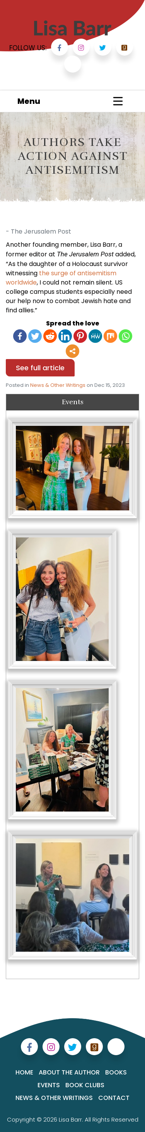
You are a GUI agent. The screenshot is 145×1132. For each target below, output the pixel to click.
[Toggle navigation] (117, 101)
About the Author (69, 1072)
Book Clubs (84, 1085)
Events (49, 1085)
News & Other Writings (57, 385)
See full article (40, 368)
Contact (114, 1097)
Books (116, 1072)
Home (24, 1072)
